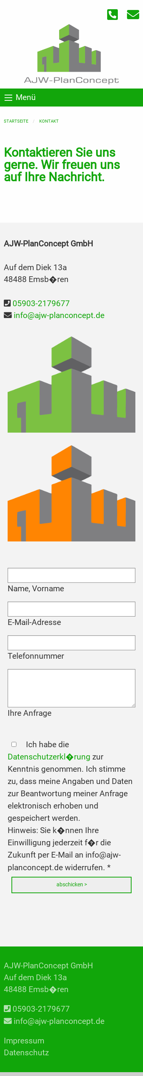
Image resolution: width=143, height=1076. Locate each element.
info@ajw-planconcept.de (59, 315)
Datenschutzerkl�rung (49, 756)
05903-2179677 (41, 303)
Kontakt (49, 121)
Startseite (16, 121)
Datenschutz (26, 1052)
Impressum (24, 1040)
